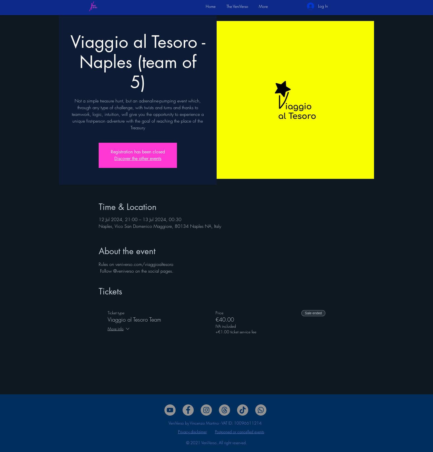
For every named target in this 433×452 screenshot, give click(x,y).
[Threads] (224, 410)
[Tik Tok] (242, 410)
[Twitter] (206, 410)
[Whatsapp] (260, 410)
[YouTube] (170, 410)
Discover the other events (137, 158)
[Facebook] (188, 410)
